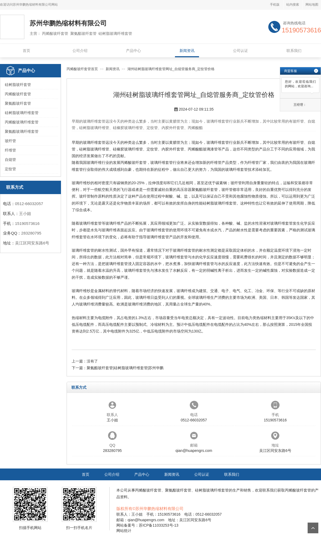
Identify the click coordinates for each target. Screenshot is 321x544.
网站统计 (123, 530)
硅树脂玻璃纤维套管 (22, 113)
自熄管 (10, 159)
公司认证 (240, 50)
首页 (26, 50)
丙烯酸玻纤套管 (18, 94)
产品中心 (133, 50)
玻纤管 (10, 141)
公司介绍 (79, 50)
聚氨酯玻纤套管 (18, 103)
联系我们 (293, 50)
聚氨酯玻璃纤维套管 (22, 131)
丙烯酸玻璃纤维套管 (22, 122)
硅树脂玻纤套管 (18, 84)
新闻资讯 (186, 50)
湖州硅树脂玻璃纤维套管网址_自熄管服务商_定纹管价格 (171, 69)
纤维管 (10, 150)
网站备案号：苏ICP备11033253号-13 (147, 525)
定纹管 (10, 169)
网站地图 (311, 4)
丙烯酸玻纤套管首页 (82, 69)
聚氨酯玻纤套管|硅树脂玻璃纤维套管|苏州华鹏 (125, 368)
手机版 (275, 4)
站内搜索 (292, 4)
